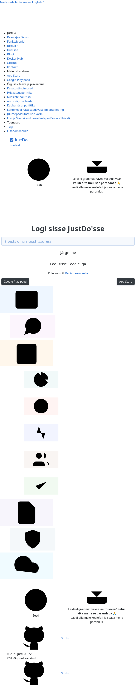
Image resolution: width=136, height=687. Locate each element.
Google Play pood (18, 80)
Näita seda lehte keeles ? (22, 2)
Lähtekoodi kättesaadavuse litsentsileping (35, 110)
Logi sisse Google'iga (68, 264)
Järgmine (68, 252)
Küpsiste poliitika (19, 97)
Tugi (10, 127)
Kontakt (12, 67)
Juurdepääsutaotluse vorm (24, 114)
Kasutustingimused (20, 88)
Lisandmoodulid (17, 131)
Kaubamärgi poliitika (21, 105)
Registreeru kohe (76, 273)
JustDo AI (13, 46)
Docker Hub (15, 59)
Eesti (38, 171)
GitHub (12, 63)
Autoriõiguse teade (19, 101)
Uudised (12, 50)
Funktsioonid (15, 41)
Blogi (10, 54)
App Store (13, 76)
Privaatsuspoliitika (19, 93)
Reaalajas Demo (18, 37)
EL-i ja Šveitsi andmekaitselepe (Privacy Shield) (38, 118)
